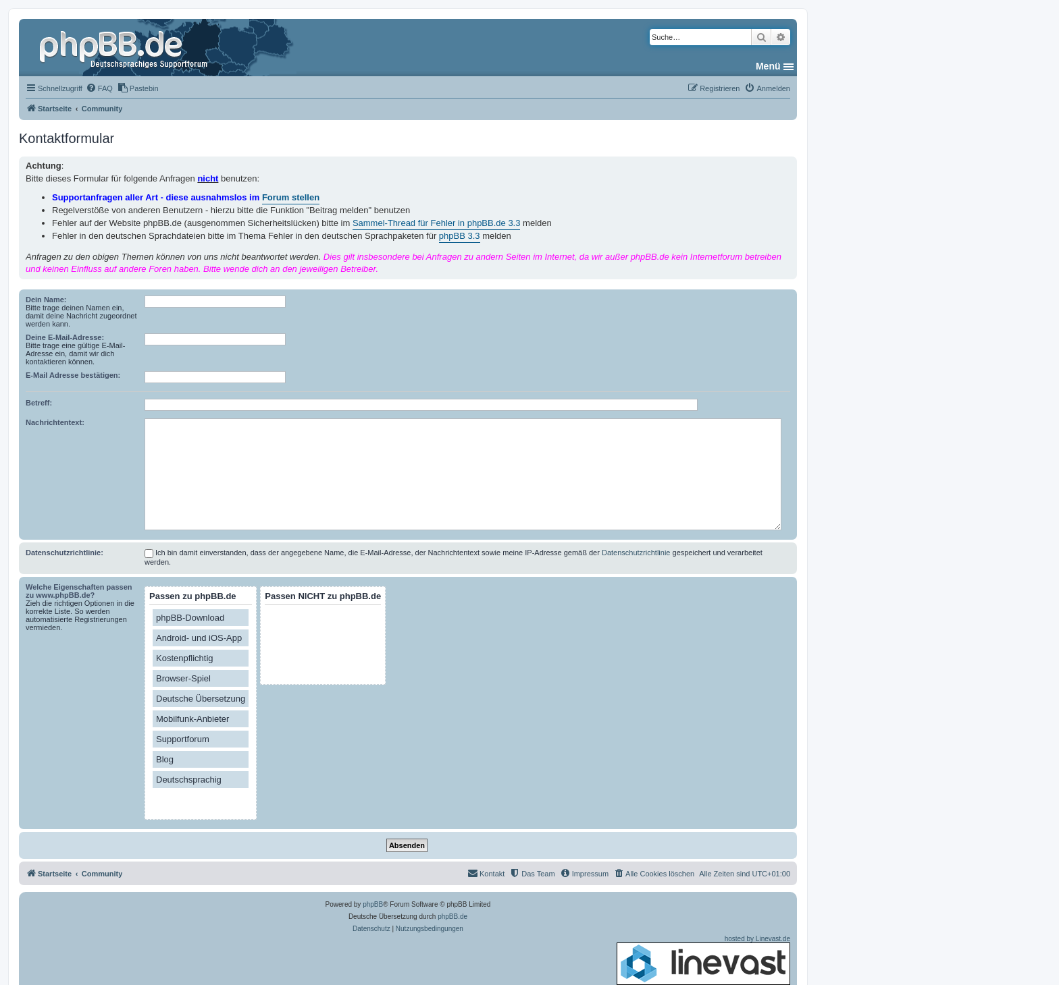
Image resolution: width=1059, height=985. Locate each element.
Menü (768, 66)
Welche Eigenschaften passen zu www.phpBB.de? (79, 591)
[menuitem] (99, 88)
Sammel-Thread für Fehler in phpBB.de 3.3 (437, 223)
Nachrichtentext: (55, 422)
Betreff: (39, 403)
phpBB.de (452, 916)
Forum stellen (290, 197)
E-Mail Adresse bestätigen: (73, 375)
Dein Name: (46, 300)
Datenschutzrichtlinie (636, 552)
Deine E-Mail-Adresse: (65, 337)
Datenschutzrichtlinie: (64, 552)
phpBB (373, 904)
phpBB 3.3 (459, 236)
